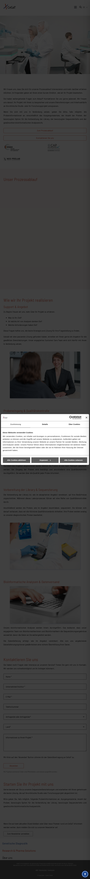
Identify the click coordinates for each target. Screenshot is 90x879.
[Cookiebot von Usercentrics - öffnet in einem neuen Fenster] (71, 417)
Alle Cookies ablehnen (16, 460)
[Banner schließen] (86, 417)
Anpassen (45, 460)
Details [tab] (45, 424)
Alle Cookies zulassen (73, 460)
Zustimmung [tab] (15, 424)
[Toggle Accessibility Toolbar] (85, 874)
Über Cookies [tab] (74, 424)
